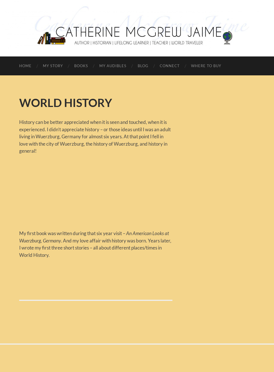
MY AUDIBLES (112, 66)
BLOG (143, 66)
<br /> (36, 188)
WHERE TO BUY (206, 66)
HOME (25, 66)
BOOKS (81, 66)
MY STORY (53, 66)
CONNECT (170, 66)
